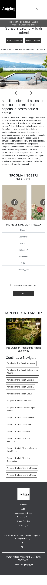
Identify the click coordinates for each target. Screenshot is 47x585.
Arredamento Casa (23, 513)
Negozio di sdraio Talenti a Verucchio (18, 439)
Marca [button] (22, 49)
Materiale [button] (30, 49)
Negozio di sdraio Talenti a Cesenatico (18, 459)
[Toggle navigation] (43, 9)
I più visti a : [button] (41, 49)
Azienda (23, 505)
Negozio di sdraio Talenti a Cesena (22, 468)
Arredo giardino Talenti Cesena (20, 387)
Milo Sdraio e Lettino (28, 25)
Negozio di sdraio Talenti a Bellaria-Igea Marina (22, 449)
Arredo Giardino (23, 521)
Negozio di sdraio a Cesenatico (20, 418)
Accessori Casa (23, 517)
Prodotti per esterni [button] (9, 49)
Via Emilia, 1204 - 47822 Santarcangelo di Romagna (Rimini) (22, 537)
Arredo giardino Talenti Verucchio (21, 363)
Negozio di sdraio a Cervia (18, 431)
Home (11, 22)
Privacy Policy (32, 285)
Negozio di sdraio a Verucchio (20, 401)
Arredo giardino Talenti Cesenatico (21, 380)
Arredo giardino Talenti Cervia (19, 394)
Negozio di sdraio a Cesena (19, 424)
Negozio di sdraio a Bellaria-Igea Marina (21, 409)
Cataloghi (23, 525)
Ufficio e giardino (22, 22)
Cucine (23, 509)
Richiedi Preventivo (14, 41)
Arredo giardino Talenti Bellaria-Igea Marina (22, 371)
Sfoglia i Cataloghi (33, 41)
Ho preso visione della (24, 285)
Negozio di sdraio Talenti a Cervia (21, 475)
